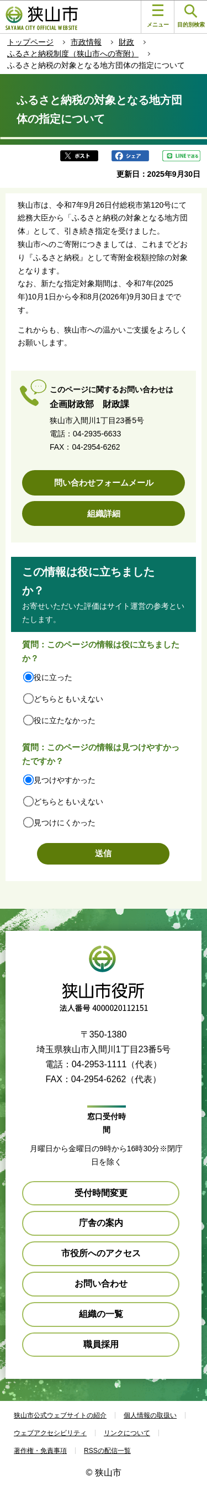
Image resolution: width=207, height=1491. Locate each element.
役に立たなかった (64, 720)
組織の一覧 (101, 1314)
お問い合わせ (101, 1283)
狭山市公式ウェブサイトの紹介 (60, 1415)
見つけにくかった (64, 822)
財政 (126, 42)
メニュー (158, 16)
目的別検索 (191, 16)
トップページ (30, 42)
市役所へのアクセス (101, 1253)
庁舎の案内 (101, 1222)
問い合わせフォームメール (103, 482)
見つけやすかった (64, 780)
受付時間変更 (101, 1193)
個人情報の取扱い (150, 1415)
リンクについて (127, 1433)
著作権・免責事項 (40, 1450)
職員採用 (101, 1344)
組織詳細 (103, 513)
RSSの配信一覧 (107, 1450)
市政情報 (86, 42)
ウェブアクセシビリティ (50, 1433)
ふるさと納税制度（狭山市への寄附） (73, 53)
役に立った (53, 677)
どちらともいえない (68, 698)
